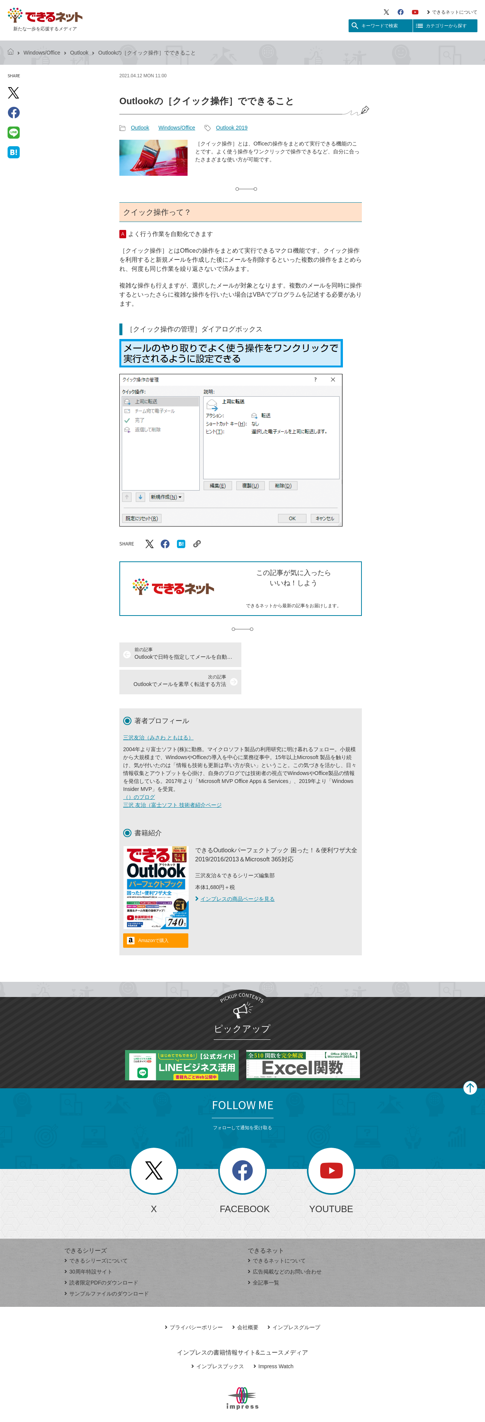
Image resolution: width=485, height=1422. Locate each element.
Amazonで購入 (153, 913)
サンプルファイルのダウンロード (106, 1266)
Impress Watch (273, 1339)
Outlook (79, 53)
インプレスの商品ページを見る (235, 872)
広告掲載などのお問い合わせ (285, 1244)
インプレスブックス (217, 1339)
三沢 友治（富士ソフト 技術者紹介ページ (172, 778)
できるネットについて (452, 12)
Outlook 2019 (231, 128)
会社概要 (245, 1300)
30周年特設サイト (88, 1244)
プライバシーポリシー (194, 1300)
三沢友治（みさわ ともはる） (158, 710)
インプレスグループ (294, 1300)
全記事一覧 (263, 1255)
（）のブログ (139, 770)
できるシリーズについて (96, 1233)
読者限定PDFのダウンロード (101, 1255)
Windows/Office (41, 53)
